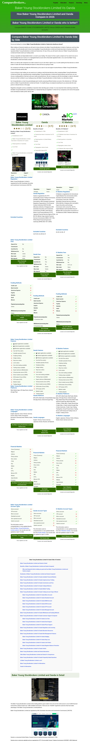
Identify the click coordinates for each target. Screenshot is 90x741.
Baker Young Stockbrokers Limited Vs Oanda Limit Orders (37, 642)
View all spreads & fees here (22, 262)
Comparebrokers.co (14, 2)
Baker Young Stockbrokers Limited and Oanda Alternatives (34, 651)
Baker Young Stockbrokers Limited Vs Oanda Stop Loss (36, 639)
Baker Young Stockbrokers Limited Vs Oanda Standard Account (38, 597)
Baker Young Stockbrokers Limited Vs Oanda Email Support (37, 621)
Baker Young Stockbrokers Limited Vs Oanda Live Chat (36, 618)
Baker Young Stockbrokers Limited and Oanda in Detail (33, 563)
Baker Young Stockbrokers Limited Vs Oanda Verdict (33, 648)
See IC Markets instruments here (67, 488)
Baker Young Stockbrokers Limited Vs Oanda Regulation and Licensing (37, 627)
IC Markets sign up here (67, 167)
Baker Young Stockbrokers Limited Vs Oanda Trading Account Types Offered (39, 591)
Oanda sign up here (45, 168)
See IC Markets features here (67, 430)
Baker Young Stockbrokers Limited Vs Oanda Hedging (36, 636)
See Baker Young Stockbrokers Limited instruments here (22, 483)
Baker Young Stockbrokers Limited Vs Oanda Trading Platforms (35, 585)
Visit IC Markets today (67, 536)
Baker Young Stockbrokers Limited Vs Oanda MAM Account (37, 600)
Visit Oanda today (44, 538)
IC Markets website (66, 530)
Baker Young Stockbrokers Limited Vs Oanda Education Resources (36, 630)
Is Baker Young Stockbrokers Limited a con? (31, 660)
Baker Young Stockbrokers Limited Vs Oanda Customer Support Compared (38, 615)
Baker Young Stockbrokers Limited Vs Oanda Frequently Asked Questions (38, 657)
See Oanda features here (44, 431)
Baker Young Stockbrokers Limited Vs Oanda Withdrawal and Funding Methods (39, 612)
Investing (79, 2)
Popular (55, 2)
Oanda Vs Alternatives (25, 666)
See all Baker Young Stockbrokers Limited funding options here (22, 317)
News (86, 2)
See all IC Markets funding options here (67, 327)
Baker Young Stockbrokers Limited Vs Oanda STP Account (37, 606)
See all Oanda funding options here (44, 329)
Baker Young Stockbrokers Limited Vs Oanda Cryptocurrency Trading (37, 580)
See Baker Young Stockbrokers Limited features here (22, 425)
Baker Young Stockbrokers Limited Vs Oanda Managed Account (38, 609)
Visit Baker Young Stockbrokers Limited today (22, 536)
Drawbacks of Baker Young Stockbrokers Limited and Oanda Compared (37, 574)
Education (63, 2)
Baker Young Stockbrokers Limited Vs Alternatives (32, 663)
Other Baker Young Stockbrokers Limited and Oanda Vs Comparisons (37, 654)
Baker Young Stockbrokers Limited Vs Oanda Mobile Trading (35, 588)
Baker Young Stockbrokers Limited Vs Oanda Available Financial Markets (38, 577)
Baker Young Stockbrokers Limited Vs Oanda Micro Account (37, 594)
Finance (71, 2)
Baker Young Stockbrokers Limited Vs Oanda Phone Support (37, 624)
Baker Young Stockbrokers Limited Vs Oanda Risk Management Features (38, 633)
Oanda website (42, 532)
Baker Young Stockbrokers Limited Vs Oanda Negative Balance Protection (41, 645)
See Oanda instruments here (44, 489)
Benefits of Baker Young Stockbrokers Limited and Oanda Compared (37, 566)
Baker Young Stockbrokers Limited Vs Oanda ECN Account (37, 603)
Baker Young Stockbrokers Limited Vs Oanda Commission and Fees (36, 582)
